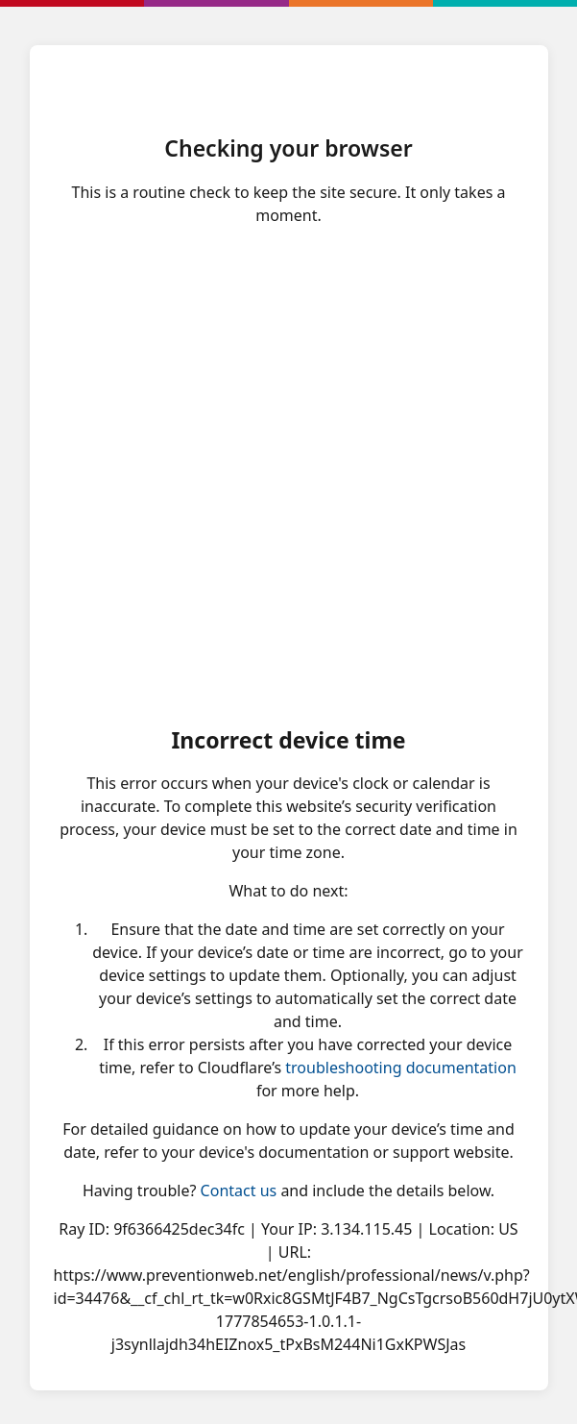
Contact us (239, 1190)
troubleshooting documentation (401, 1067)
